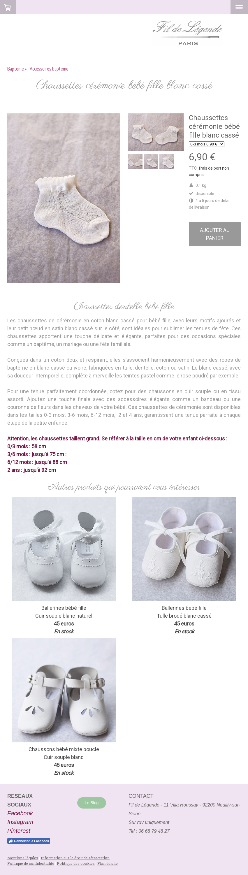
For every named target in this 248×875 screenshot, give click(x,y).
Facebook (20, 813)
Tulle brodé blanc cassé (184, 616)
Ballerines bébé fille (184, 608)
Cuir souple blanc (55, 616)
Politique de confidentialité (30, 863)
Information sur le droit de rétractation (75, 857)
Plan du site (107, 863)
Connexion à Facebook (28, 841)
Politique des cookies (76, 863)
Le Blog (92, 802)
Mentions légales (22, 857)
